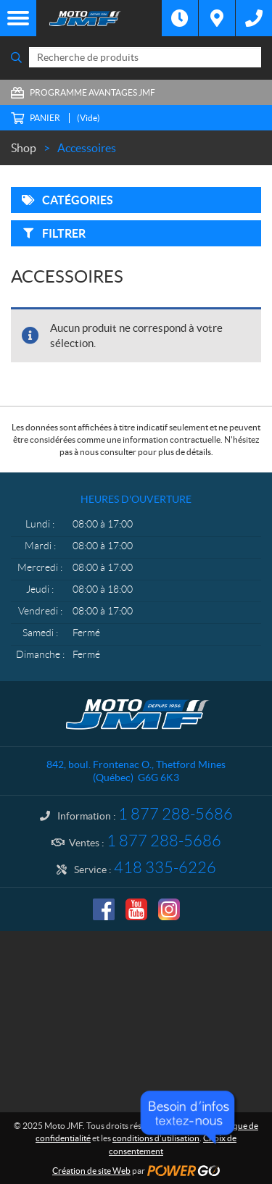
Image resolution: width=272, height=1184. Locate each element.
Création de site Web (91, 1170)
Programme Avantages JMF (92, 92)
